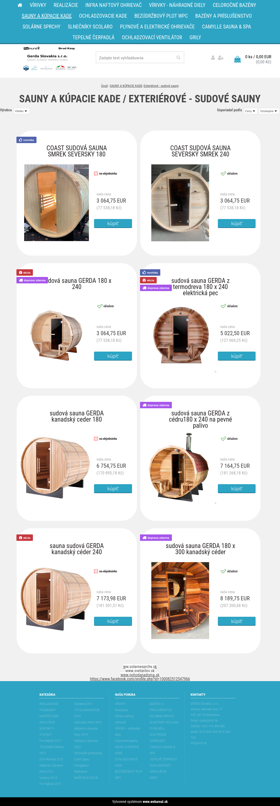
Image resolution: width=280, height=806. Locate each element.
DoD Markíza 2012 (51, 759)
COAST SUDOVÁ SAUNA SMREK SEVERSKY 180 (76, 149)
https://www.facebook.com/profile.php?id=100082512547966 (140, 678)
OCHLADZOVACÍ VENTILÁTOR (160, 768)
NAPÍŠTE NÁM (49, 716)
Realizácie (80, 771)
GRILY (153, 778)
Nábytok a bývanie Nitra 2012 (51, 768)
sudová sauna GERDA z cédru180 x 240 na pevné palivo (200, 414)
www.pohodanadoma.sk (140, 674)
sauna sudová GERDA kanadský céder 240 (77, 547)
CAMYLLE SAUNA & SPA (162, 750)
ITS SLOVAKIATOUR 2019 (86, 713)
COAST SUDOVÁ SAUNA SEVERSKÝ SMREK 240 (200, 149)
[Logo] (49, 58)
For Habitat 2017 (50, 741)
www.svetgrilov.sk (139, 670)
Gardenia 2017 (83, 704)
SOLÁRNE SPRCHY (162, 716)
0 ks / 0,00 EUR (258, 56)
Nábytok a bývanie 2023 (86, 744)
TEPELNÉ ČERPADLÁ (163, 759)
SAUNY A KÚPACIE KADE (126, 86)
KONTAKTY (47, 728)
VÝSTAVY (46, 735)
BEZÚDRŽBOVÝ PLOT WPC (129, 775)
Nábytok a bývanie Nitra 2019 (86, 732)
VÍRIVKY (120, 704)
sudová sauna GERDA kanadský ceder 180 (77, 414)
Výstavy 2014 (48, 778)
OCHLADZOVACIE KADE (126, 762)
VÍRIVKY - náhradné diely (127, 732)
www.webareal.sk (155, 802)
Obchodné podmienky (88, 753)
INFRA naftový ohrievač (124, 719)
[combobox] (251, 111)
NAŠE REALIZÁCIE (86, 778)
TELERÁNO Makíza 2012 (52, 750)
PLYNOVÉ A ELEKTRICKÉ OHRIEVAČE (158, 735)
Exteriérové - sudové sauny (161, 86)
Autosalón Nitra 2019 (87, 722)
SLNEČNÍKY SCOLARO (164, 722)
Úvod (104, 86)
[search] (178, 58)
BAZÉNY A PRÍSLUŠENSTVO (161, 707)
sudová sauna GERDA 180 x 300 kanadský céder (200, 547)
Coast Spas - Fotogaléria (82, 762)
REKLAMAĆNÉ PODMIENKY (49, 707)
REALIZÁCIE (47, 722)
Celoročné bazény (126, 741)
